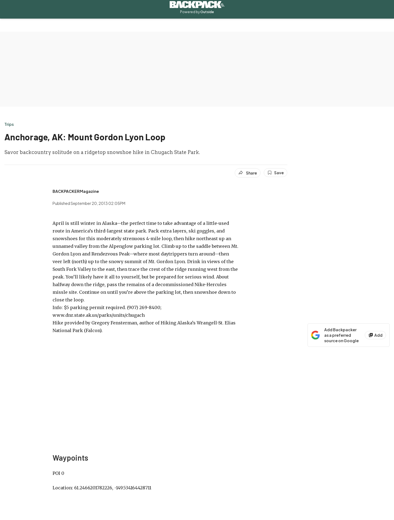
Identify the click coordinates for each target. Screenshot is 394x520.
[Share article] (247, 173)
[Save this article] (275, 172)
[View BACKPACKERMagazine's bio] (76, 191)
